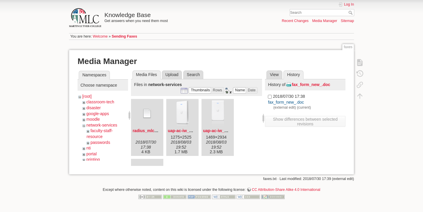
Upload (171, 74)
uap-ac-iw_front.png (222, 130)
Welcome (100, 36)
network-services (101, 125)
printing (93, 159)
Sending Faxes (124, 36)
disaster (93, 107)
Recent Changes (295, 21)
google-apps (97, 113)
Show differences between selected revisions (305, 121)
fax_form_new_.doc (311, 84)
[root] (87, 96)
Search (351, 13)
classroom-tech (100, 102)
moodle (93, 119)
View (274, 74)
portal (91, 154)
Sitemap (347, 21)
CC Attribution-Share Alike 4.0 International (286, 193)
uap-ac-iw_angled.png (189, 130)
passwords (100, 142)
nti (88, 148)
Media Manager (324, 21)
